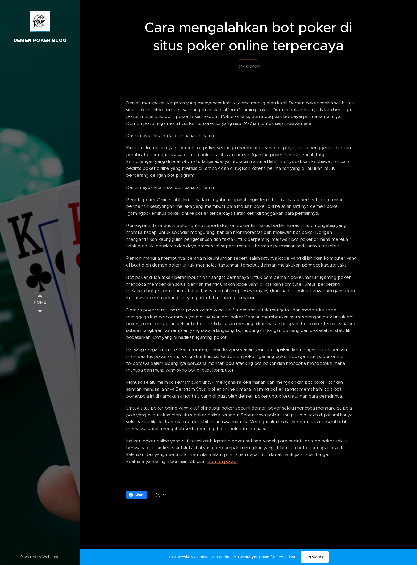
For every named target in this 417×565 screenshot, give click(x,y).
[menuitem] (40, 302)
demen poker (222, 461)
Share (136, 495)
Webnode (51, 556)
